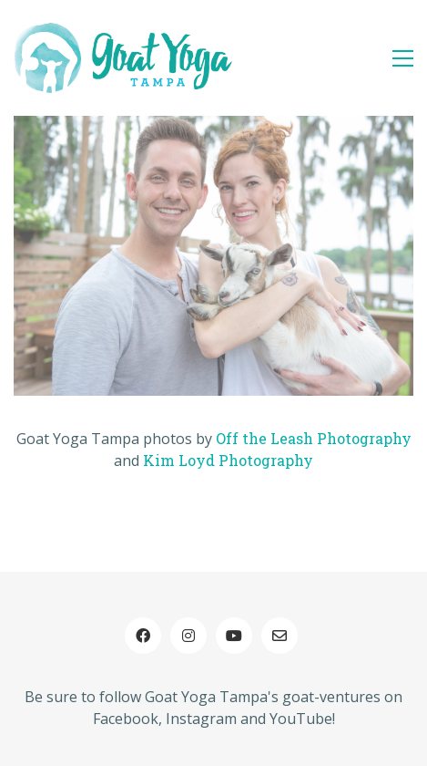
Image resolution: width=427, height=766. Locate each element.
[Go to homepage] (123, 58)
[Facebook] (143, 635)
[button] (402, 58)
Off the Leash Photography (314, 438)
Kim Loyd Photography (228, 460)
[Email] (279, 635)
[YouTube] (234, 635)
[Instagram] (188, 635)
